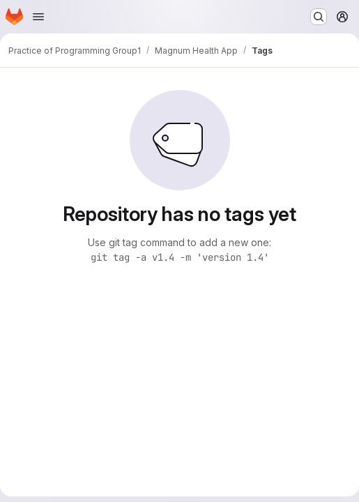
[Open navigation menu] (38, 17)
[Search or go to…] (318, 16)
